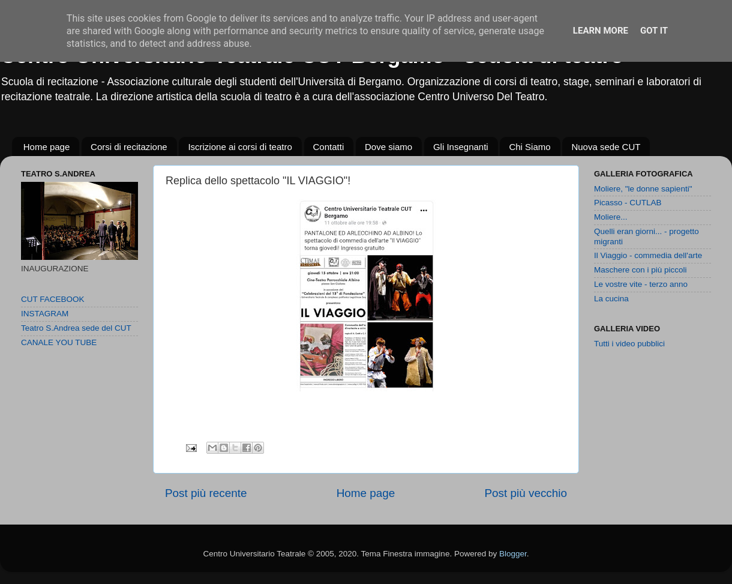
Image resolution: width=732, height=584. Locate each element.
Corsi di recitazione (129, 147)
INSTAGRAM (44, 313)
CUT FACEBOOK (53, 299)
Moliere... (611, 216)
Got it (654, 30)
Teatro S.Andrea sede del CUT (76, 328)
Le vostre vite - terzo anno (641, 284)
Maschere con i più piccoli (640, 269)
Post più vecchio (525, 493)
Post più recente (206, 493)
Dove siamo (388, 147)
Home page (46, 147)
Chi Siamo (529, 147)
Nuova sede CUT (605, 147)
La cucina (611, 298)
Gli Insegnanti (460, 147)
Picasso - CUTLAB (628, 202)
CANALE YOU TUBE (59, 342)
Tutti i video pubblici (629, 343)
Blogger (513, 553)
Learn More (600, 30)
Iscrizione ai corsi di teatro (240, 147)
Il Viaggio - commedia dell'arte (648, 255)
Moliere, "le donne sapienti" (643, 188)
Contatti (328, 147)
